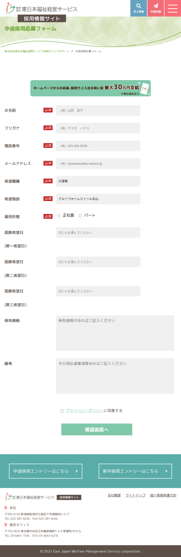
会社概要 (114, 495)
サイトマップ (136, 495)
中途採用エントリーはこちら (41, 471)
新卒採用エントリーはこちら (130, 471)
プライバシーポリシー (85, 410)
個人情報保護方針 (163, 495)
